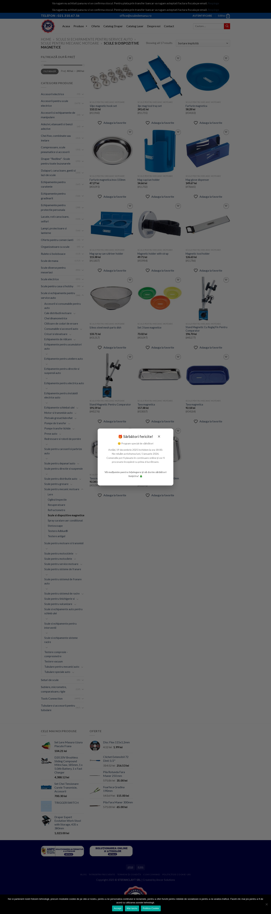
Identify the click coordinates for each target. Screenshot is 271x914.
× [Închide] (159, 436)
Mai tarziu (132, 908)
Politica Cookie (151, 908)
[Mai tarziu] (266, 905)
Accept (117, 908)
